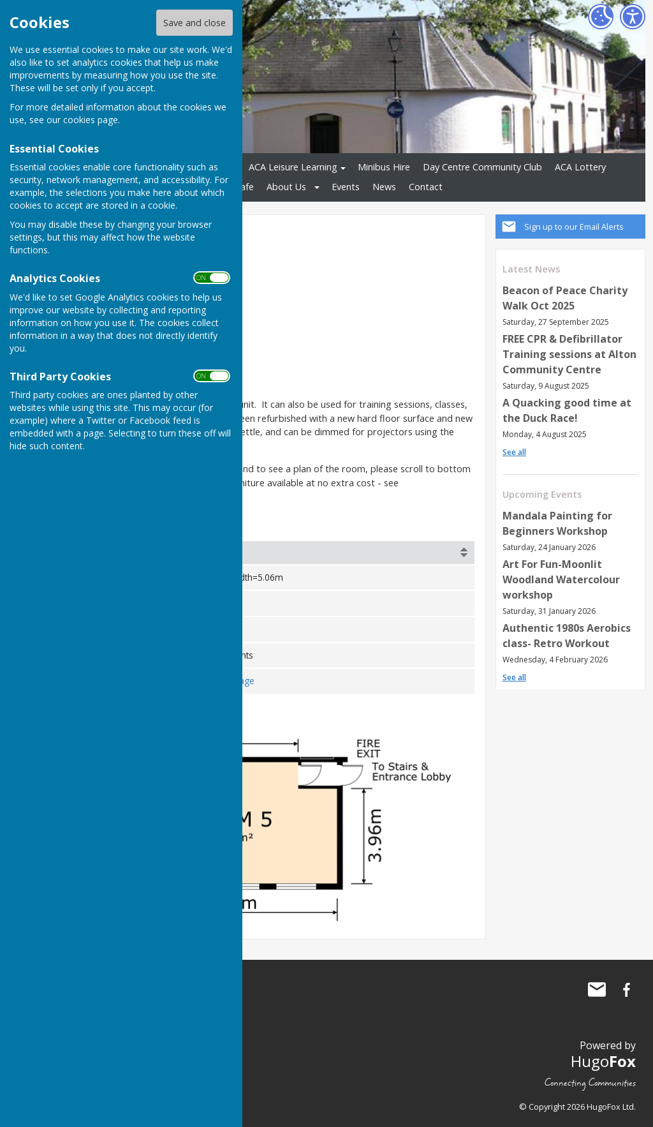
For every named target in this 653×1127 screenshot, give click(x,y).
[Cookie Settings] (600, 16)
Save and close (194, 23)
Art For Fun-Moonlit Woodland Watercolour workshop (561, 579)
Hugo (603, 1060)
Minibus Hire (384, 167)
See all (514, 452)
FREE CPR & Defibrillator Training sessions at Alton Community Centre (569, 354)
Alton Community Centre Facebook (626, 989)
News (384, 187)
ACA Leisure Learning (293, 167)
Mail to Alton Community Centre (596, 989)
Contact (426, 187)
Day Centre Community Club (482, 167)
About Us (286, 187)
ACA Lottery (580, 167)
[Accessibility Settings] (632, 16)
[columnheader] (316, 553)
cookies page (90, 120)
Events (346, 187)
